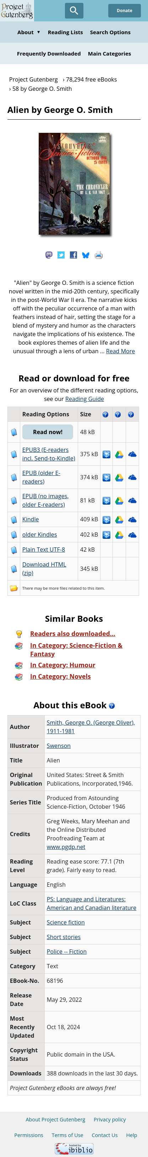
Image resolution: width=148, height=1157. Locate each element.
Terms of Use (67, 1135)
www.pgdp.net (66, 847)
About (29, 32)
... (117, 351)
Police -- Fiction (67, 951)
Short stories (64, 937)
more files (58, 588)
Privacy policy (110, 1119)
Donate (124, 10)
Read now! (47, 432)
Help (131, 1135)
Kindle (30, 519)
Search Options (110, 32)
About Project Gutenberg (55, 1119)
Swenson (59, 746)
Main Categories (109, 53)
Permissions (28, 1135)
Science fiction (66, 922)
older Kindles (39, 534)
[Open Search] (74, 11)
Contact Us (104, 1135)
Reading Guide (84, 399)
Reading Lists (65, 32)
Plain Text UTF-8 (43, 549)
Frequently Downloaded (49, 53)
